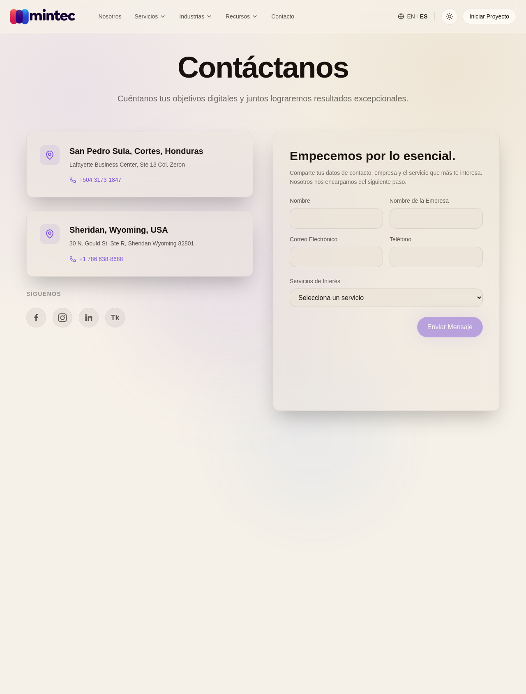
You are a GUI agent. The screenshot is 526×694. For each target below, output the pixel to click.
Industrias (195, 16)
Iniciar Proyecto (489, 16)
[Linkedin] (89, 318)
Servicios (150, 16)
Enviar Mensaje (450, 327)
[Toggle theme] (449, 16)
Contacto (282, 16)
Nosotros (109, 16)
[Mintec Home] (42, 16)
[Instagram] (62, 318)
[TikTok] (115, 318)
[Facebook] (36, 318)
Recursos (242, 16)
